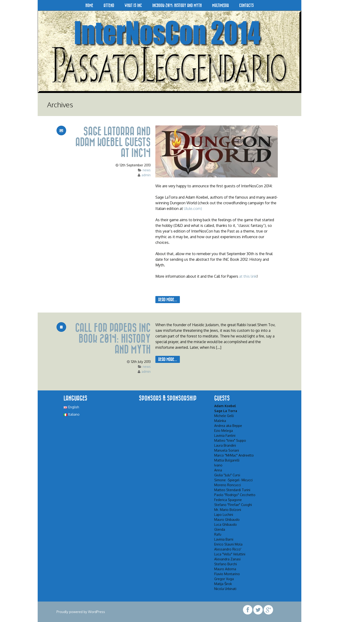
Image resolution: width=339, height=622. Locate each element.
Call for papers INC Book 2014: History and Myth (111, 338)
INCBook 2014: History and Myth (177, 5)
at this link (248, 276)
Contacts (246, 5)
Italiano (72, 414)
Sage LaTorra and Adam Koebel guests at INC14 (111, 141)
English (71, 407)
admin (146, 175)
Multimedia (220, 5)
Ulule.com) (193, 208)
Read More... (167, 299)
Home (89, 5)
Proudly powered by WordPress (80, 612)
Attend (109, 5)
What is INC (133, 5)
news (147, 170)
